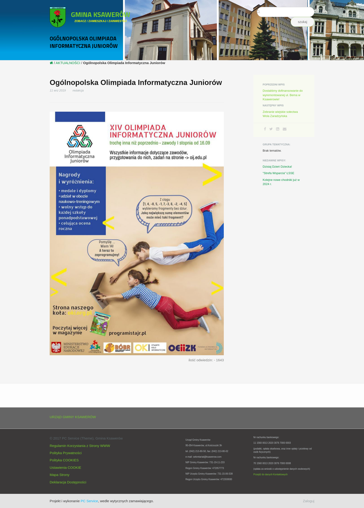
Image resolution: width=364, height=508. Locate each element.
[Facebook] (265, 129)
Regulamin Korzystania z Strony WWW (80, 446)
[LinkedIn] (277, 129)
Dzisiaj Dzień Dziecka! (277, 166)
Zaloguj (308, 501)
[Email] (284, 129)
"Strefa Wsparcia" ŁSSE (278, 173)
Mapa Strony (59, 475)
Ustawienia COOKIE (65, 467)
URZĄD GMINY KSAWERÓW (73, 417)
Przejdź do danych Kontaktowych (271, 474)
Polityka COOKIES (64, 460)
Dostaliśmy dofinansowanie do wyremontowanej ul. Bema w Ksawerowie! (283, 95)
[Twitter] (271, 129)
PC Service (89, 501)
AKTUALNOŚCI (68, 63)
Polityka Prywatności (66, 453)
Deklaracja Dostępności (68, 482)
